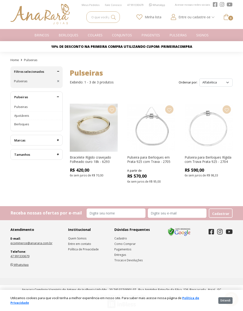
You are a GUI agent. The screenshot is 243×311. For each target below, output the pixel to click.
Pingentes (150, 35)
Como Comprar (125, 244)
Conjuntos (122, 35)
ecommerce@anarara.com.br (31, 243)
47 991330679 (19, 256)
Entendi (225, 300)
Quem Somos (77, 238)
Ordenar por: (188, 82)
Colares (95, 35)
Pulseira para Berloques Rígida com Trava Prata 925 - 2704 (208, 159)
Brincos (41, 35)
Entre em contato (79, 244)
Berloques (68, 35)
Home (14, 60)
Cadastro (120, 238)
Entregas (120, 255)
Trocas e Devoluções (128, 260)
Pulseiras (178, 35)
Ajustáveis (21, 115)
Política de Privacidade (83, 249)
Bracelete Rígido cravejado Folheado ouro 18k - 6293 (90, 159)
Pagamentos (122, 249)
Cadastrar (220, 213)
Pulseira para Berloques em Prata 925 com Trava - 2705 (148, 159)
